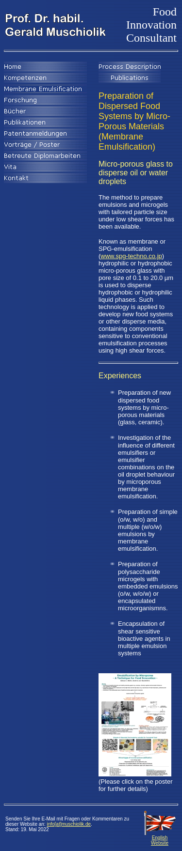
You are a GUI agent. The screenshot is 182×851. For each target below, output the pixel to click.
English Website (159, 838)
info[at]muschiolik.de (69, 824)
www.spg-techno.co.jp (131, 256)
